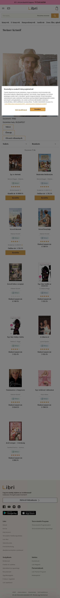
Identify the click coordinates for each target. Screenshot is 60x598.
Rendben (37, 109)
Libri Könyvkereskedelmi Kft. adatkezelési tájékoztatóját (25, 104)
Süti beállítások (21, 110)
